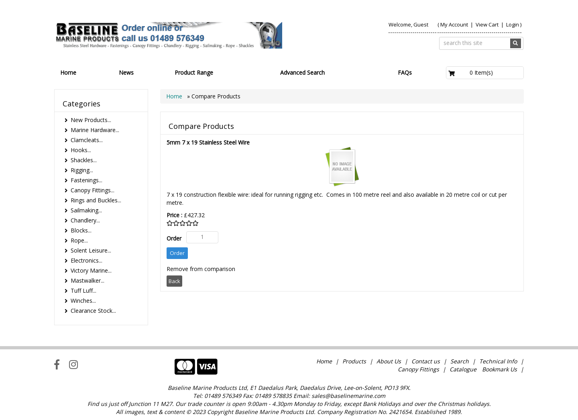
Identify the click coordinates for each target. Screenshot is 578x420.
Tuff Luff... (83, 290)
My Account (454, 24)
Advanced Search (302, 72)
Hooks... (81, 150)
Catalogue (463, 369)
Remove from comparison (201, 269)
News (126, 72)
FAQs (405, 72)
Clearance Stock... (93, 310)
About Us (389, 361)
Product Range (194, 72)
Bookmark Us (499, 369)
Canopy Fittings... (92, 190)
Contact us (425, 361)
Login (512, 24)
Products (354, 361)
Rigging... (82, 170)
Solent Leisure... (91, 250)
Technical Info (498, 361)
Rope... (79, 240)
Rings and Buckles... (96, 200)
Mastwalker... (87, 280)
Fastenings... (86, 180)
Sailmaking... (86, 210)
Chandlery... (85, 220)
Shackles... (84, 160)
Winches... (83, 300)
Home (68, 72)
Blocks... (81, 230)
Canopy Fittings (418, 369)
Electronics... (86, 260)
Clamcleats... (87, 140)
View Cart (488, 24)
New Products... (91, 120)
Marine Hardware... (95, 130)
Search (460, 361)
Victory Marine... (91, 270)
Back (174, 281)
